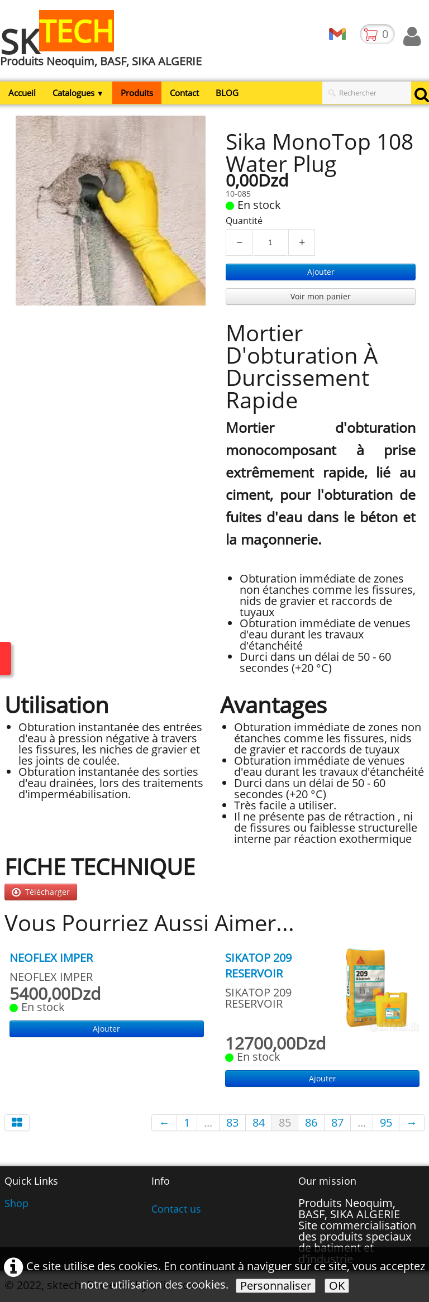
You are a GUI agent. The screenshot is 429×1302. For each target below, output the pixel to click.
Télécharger (41, 891)
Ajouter (321, 271)
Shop (16, 1203)
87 (337, 1122)
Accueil (22, 92)
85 (285, 1122)
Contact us (176, 1208)
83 (232, 1122)
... (208, 1122)
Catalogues (78, 92)
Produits (137, 92)
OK (337, 1286)
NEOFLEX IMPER (51, 957)
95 (386, 1122)
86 (311, 1122)
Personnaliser (275, 1286)
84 (258, 1122)
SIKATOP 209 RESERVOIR (258, 965)
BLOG (227, 92)
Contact (184, 92)
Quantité (244, 220)
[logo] (105, 46)
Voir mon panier (320, 296)
